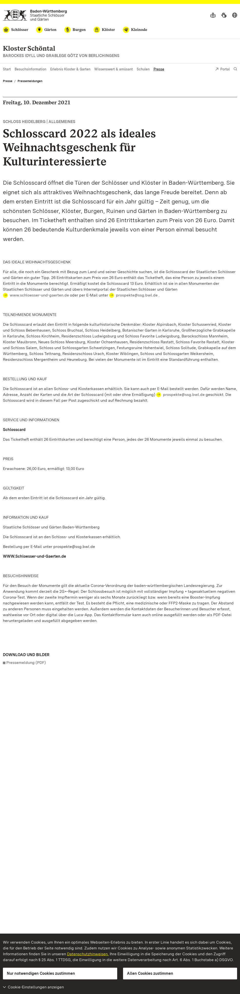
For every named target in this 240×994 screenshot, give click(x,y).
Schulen (143, 69)
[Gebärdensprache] (223, 15)
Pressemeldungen (30, 81)
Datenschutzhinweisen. (88, 954)
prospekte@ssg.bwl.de (137, 295)
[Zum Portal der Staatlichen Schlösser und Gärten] (35, 15)
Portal (222, 69)
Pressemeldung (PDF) (26, 662)
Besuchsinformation (30, 69)
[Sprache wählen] (234, 15)
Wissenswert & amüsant (113, 69)
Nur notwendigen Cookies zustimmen (41, 973)
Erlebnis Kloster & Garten (70, 69)
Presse (159, 69)
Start (7, 69)
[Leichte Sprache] (213, 15)
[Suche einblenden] (235, 69)
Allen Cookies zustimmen (150, 973)
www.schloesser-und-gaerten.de (39, 295)
